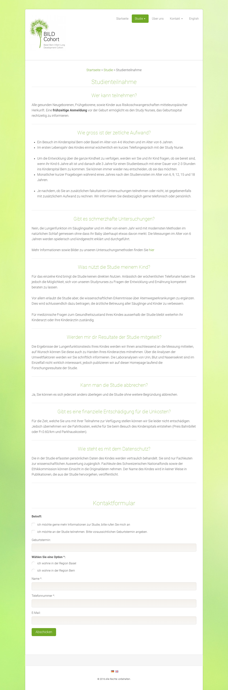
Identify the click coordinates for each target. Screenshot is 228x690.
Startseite (93, 70)
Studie (108, 70)
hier (151, 250)
